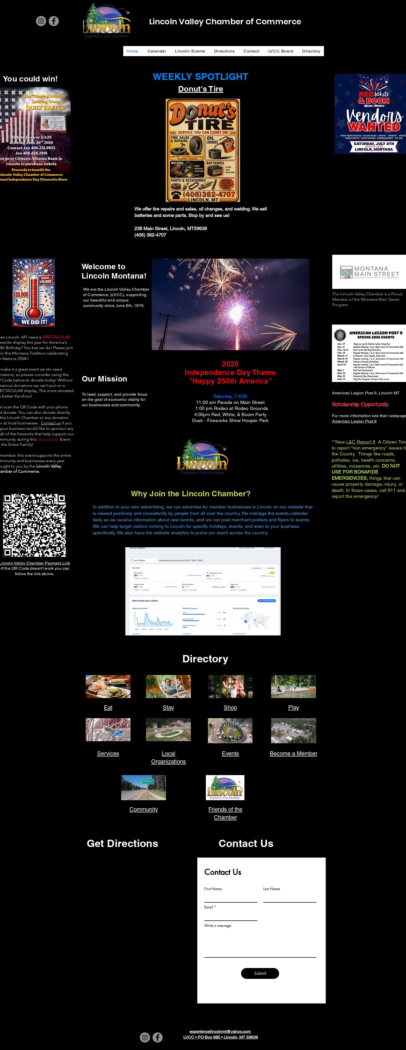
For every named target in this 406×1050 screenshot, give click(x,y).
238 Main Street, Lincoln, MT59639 (170, 228)
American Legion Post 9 (354, 421)
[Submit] (260, 973)
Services (108, 753)
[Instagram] (41, 21)
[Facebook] (54, 21)
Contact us (51, 423)
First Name (213, 889)
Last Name (271, 889)
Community (143, 809)
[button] (230, 304)
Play (293, 707)
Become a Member (293, 753)
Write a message (217, 925)
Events (230, 753)
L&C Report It (360, 442)
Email (208, 907)
